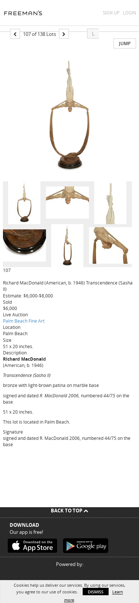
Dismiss (95, 591)
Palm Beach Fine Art (23, 321)
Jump (124, 43)
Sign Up (111, 13)
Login (129, 13)
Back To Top (69, 510)
